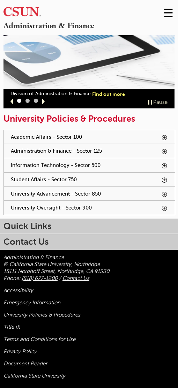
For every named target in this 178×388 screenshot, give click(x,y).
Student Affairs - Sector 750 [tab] (89, 179)
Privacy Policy (20, 351)
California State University (34, 376)
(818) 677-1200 (40, 278)
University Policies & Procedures (41, 315)
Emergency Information (31, 302)
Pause (160, 102)
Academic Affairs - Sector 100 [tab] (90, 137)
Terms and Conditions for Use (39, 339)
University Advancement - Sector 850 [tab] (93, 195)
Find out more (108, 94)
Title (11, 327)
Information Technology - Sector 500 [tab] (93, 167)
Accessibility (18, 290)
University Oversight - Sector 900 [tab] (93, 209)
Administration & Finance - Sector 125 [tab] (93, 152)
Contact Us (75, 278)
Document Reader (25, 363)
